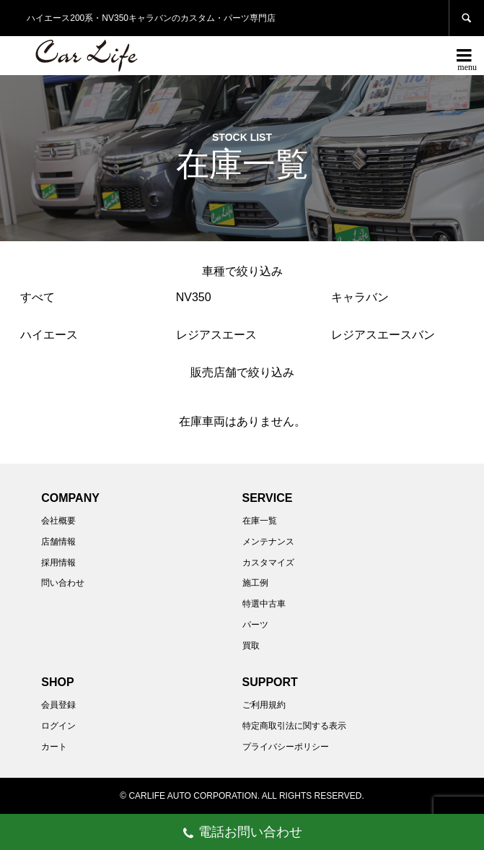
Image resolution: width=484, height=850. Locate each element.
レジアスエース (216, 335)
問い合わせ (62, 583)
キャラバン (360, 297)
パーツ (255, 625)
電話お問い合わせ (242, 834)
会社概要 (58, 521)
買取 (251, 646)
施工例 (255, 583)
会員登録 (58, 705)
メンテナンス (268, 542)
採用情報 (58, 563)
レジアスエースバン (383, 335)
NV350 (193, 297)
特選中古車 (264, 604)
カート (54, 747)
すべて (37, 297)
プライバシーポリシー (285, 747)
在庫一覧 (259, 521)
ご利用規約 (264, 705)
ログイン (58, 726)
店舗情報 (58, 542)
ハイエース (49, 335)
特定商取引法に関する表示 (294, 726)
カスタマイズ (268, 563)
